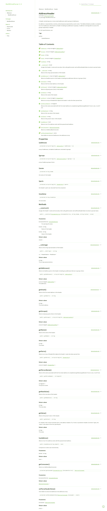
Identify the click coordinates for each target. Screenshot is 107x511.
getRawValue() (45, 111)
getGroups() (44, 87)
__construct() (44, 65)
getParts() (43, 98)
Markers (9, 30)
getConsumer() (45, 127)
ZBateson (9, 13)
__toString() (44, 70)
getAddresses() (45, 76)
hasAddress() (44, 122)
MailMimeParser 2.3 (14, 4)
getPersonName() (45, 103)
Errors (8, 28)
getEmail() (44, 81)
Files (8, 35)
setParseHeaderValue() (47, 133)
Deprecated (10, 26)
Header (56, 9)
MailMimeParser (12, 15)
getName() (44, 92)
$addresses (44, 48)
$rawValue (43, 61)
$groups (43, 51)
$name (42, 55)
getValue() (43, 116)
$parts (42, 58)
